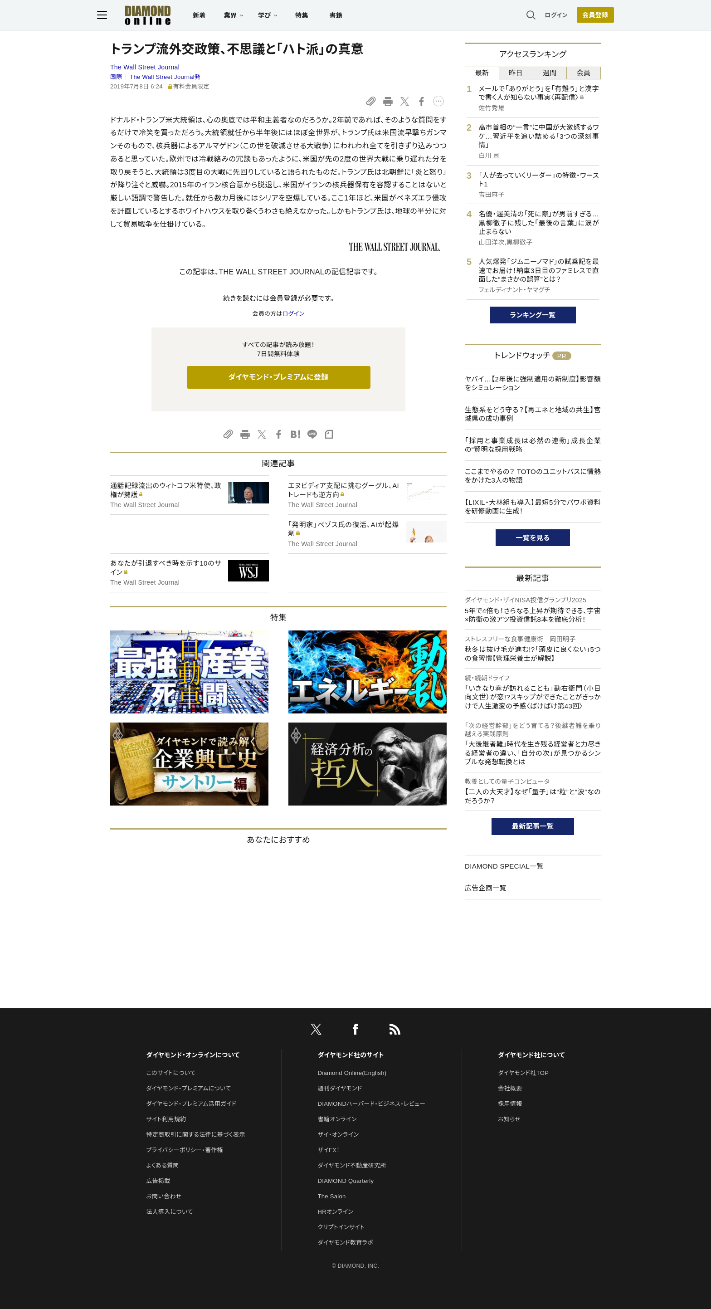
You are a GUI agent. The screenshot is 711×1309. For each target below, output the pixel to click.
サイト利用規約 (166, 1119)
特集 (314, 16)
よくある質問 (162, 1165)
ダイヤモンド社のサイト (351, 1055)
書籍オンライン (337, 1119)
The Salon (332, 1196)
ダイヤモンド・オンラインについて (192, 1055)
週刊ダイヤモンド (340, 1088)
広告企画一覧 (485, 888)
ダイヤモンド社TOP (523, 1073)
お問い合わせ (163, 1196)
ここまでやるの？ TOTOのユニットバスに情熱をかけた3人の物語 (533, 476)
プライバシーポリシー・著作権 (184, 1150)
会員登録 (582, 16)
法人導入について (169, 1211)
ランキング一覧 (533, 315)
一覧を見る (533, 538)
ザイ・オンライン (338, 1134)
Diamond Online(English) (352, 1073)
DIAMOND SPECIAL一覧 (504, 866)
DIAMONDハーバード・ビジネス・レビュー (372, 1103)
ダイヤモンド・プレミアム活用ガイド (191, 1103)
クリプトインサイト (341, 1227)
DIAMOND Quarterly (346, 1180)
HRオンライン (336, 1211)
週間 (550, 73)
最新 (482, 73)
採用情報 (510, 1103)
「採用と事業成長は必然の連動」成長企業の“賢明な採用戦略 (533, 445)
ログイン (543, 16)
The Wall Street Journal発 (165, 76)
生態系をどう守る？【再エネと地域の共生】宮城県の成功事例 (533, 414)
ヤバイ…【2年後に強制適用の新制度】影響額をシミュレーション (533, 383)
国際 (116, 76)
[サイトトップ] (152, 15)
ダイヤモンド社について (531, 1055)
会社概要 (510, 1088)
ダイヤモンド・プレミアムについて (188, 1088)
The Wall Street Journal (145, 67)
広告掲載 (158, 1180)
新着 (212, 16)
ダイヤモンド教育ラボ (345, 1242)
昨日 (516, 73)
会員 (584, 73)
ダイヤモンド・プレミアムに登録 (278, 377)
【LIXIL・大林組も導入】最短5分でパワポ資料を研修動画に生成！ (533, 506)
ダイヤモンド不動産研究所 (352, 1165)
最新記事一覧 (533, 826)
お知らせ (509, 1119)
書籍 (349, 16)
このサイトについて (170, 1073)
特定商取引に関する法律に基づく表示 (195, 1134)
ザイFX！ (329, 1150)
